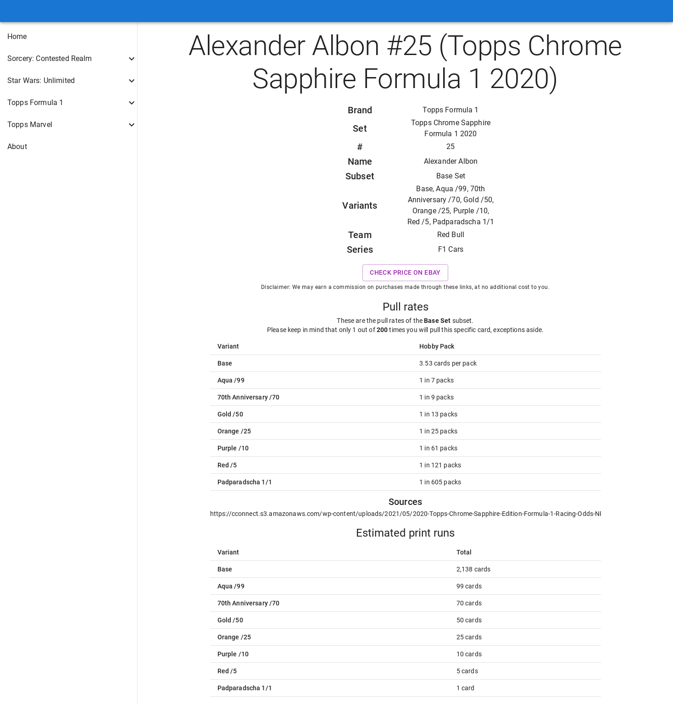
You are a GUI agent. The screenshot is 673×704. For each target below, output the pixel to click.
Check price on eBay (405, 273)
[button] (68, 37)
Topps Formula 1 (450, 109)
